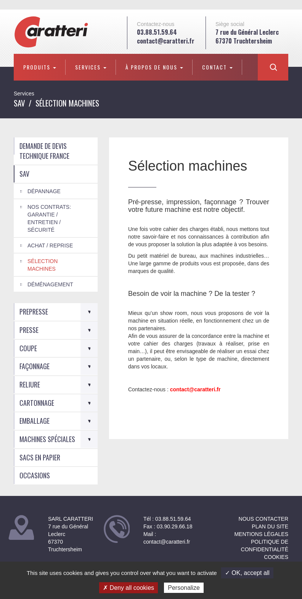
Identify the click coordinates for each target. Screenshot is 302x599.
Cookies (276, 557)
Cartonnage (36, 403)
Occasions (34, 475)
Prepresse (33, 311)
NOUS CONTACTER (263, 519)
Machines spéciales (47, 439)
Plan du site (270, 526)
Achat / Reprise (50, 245)
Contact (217, 67)
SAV (19, 103)
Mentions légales (261, 534)
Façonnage (34, 366)
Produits (39, 67)
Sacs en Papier (39, 457)
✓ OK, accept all (247, 573)
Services (90, 67)
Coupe (28, 348)
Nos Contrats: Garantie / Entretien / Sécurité (49, 218)
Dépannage (44, 191)
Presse (29, 330)
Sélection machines (42, 265)
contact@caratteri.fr (165, 40)
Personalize (184, 587)
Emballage (34, 421)
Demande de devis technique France (44, 151)
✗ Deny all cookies (128, 587)
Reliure (29, 384)
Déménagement (50, 284)
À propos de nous (154, 67)
